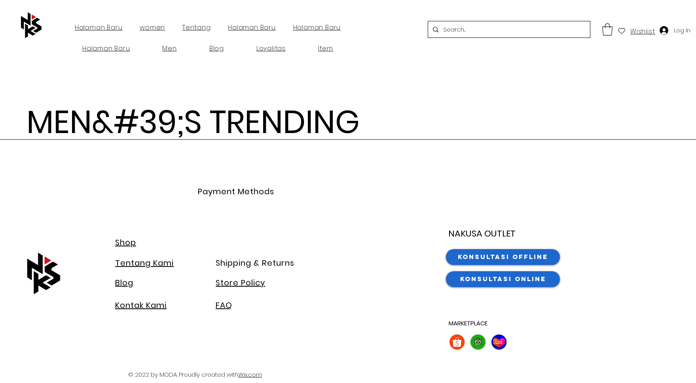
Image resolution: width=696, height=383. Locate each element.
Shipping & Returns (255, 262)
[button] (607, 29)
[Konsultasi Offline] (503, 257)
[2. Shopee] (457, 342)
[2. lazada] (499, 342)
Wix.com (250, 374)
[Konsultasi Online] (503, 279)
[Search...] (508, 29)
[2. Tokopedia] (478, 342)
